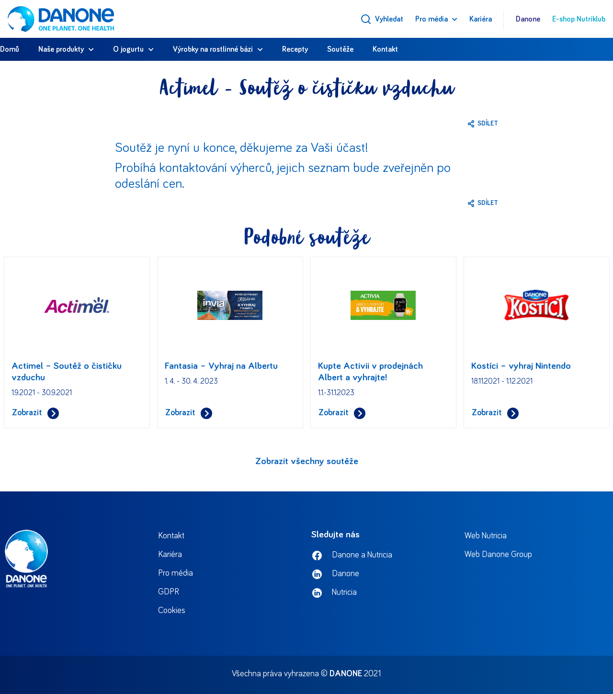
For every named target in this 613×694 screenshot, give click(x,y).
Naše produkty (61, 49)
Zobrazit (35, 413)
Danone (528, 19)
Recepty (295, 49)
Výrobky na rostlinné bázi (213, 49)
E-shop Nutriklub (578, 19)
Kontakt (385, 49)
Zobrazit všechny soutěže (306, 461)
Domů (9, 49)
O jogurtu (128, 49)
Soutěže (340, 49)
